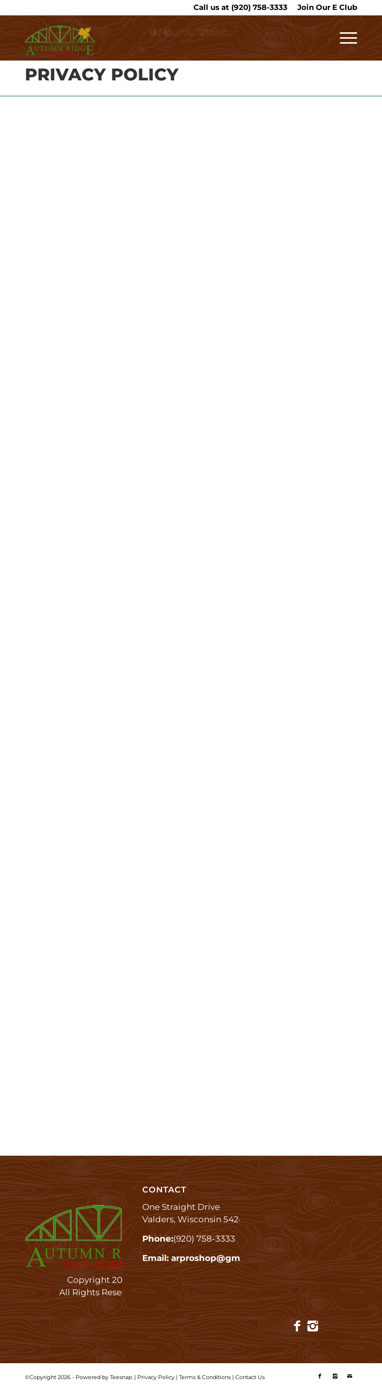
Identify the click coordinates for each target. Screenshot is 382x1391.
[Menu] (343, 37)
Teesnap (121, 1377)
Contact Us (250, 1377)
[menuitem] (324, 7)
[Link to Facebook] (297, 1326)
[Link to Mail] (349, 1376)
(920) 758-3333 (259, 7)
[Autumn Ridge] (60, 42)
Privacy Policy (156, 1377)
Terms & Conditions (205, 1377)
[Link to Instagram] (312, 1326)
